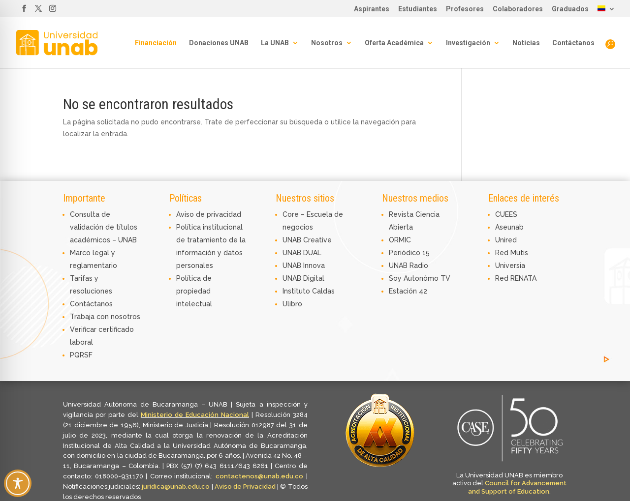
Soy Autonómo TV (419, 278)
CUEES (506, 214)
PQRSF (81, 355)
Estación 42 (408, 291)
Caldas (323, 291)
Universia (510, 265)
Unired (506, 240)
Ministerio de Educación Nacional (195, 414)
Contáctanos (573, 43)
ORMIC (400, 240)
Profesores (465, 9)
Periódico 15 (409, 253)
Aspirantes (371, 9)
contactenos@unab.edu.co (259, 476)
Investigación (468, 43)
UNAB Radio (408, 265)
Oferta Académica (394, 43)
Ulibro (292, 304)
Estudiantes (417, 9)
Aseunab (509, 227)
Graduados (570, 9)
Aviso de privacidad (208, 214)
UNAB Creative (307, 240)
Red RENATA (515, 278)
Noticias (526, 43)
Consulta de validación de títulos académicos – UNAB (103, 227)
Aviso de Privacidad (246, 486)
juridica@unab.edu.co (176, 486)
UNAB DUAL (302, 253)
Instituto (297, 291)
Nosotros (327, 43)
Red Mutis (511, 253)
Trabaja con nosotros (105, 317)
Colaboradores (518, 9)
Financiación (156, 43)
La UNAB (275, 43)
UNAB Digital (303, 278)
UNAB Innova (304, 265)
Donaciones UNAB (219, 43)
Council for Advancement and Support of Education (517, 487)
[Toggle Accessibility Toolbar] (18, 483)
